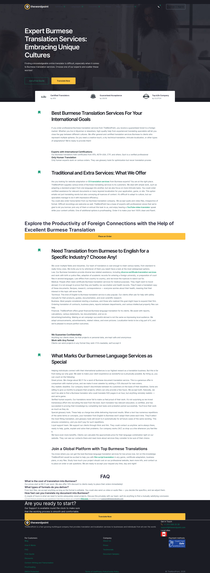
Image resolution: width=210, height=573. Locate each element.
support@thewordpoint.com (112, 499)
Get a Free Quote (36, 81)
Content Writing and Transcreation (39, 563)
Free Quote (29, 554)
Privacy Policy (102, 571)
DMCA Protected (32, 571)
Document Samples (111, 554)
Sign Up (171, 6)
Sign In (181, 6)
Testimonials (108, 549)
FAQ (26, 549)
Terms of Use (90, 571)
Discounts (29, 558)
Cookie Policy (113, 571)
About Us (129, 6)
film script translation (104, 457)
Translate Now (63, 81)
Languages (76, 6)
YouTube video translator (138, 207)
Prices (108, 6)
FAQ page (84, 499)
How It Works (30, 545)
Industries (93, 6)
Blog (118, 6)
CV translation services (98, 181)
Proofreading (30, 567)
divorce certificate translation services (138, 272)
